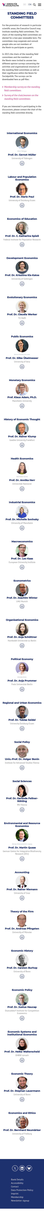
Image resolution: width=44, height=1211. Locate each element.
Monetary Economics (22, 380)
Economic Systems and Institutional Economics (22, 1033)
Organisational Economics (22, 620)
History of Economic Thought (22, 419)
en (30, 5)
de (24, 5)
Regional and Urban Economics (22, 702)
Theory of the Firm (22, 911)
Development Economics (22, 258)
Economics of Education (22, 219)
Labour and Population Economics (22, 178)
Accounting (22, 872)
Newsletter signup (20, 1200)
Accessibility (17, 1183)
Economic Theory (22, 1073)
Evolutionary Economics (22, 297)
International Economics (22, 133)
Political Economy (22, 659)
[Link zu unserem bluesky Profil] (29, 1168)
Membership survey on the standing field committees (22, 88)
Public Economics (22, 336)
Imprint (14, 1193)
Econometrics (22, 580)
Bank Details (17, 1179)
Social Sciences (22, 781)
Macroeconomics (22, 541)
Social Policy (22, 742)
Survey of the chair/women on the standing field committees (21, 97)
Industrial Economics (22, 502)
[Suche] (34, 4)
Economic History (22, 950)
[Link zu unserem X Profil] (15, 1168)
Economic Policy (22, 990)
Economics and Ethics (22, 1113)
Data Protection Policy (22, 1190)
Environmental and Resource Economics (22, 825)
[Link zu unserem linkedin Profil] (22, 1168)
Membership (17, 1197)
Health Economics (22, 458)
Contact (15, 1186)
